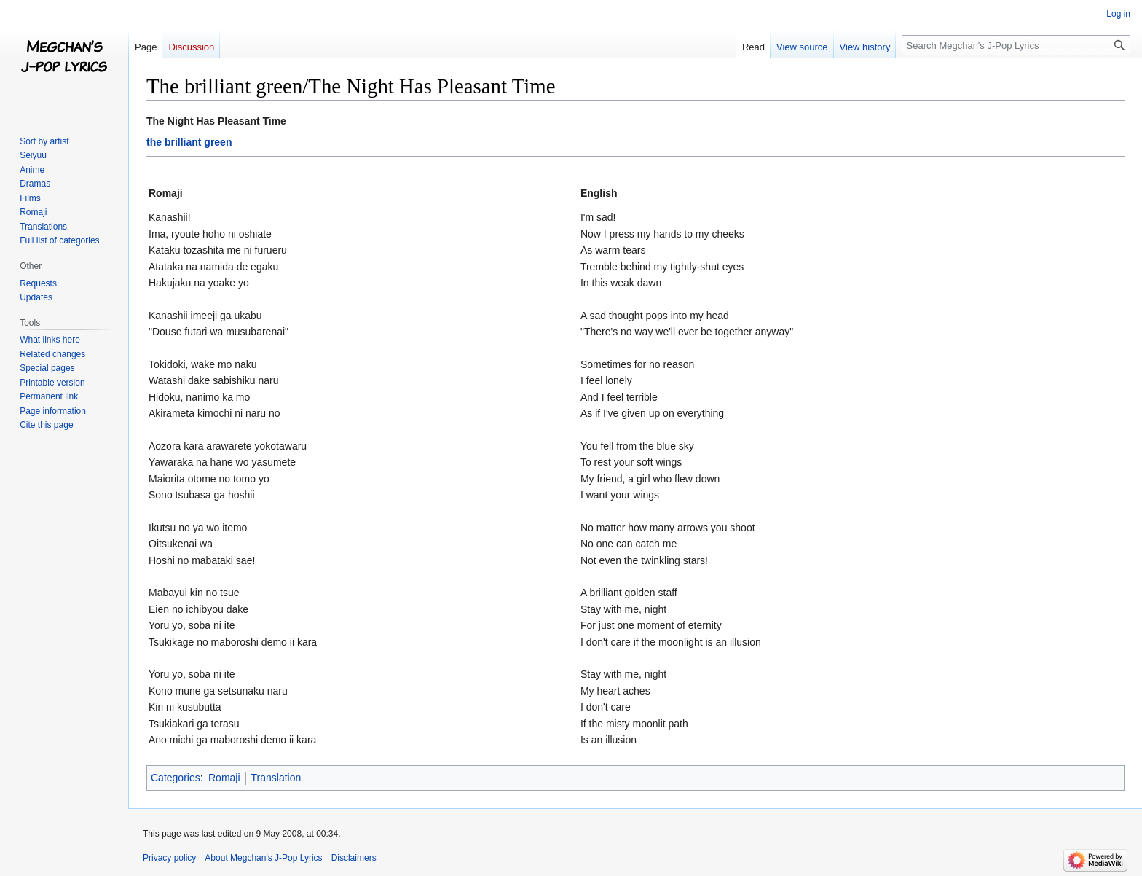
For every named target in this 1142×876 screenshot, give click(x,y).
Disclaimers (354, 858)
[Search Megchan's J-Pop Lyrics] (1016, 45)
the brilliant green (189, 142)
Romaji (224, 777)
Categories (175, 777)
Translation (276, 777)
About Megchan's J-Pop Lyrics (263, 858)
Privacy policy (169, 858)
